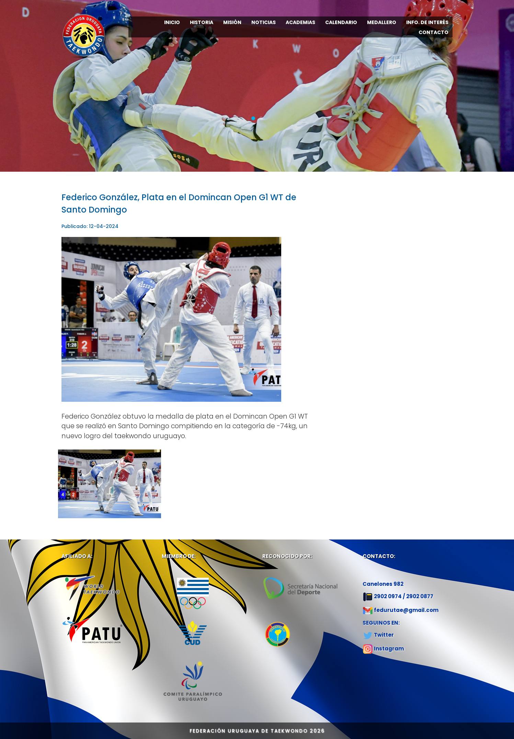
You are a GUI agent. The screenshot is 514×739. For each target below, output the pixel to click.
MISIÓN (232, 22)
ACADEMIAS (300, 22)
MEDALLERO (381, 22)
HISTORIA (201, 22)
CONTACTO (433, 32)
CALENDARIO (341, 22)
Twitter (384, 634)
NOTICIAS (263, 22)
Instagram (389, 648)
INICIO (172, 22)
